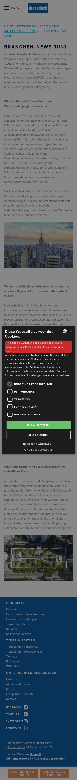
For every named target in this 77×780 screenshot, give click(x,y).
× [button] (70, 330)
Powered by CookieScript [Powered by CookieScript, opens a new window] (38, 449)
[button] (39, 444)
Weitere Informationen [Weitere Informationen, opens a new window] (56, 375)
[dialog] (38, 390)
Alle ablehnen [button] (38, 435)
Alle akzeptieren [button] (38, 424)
